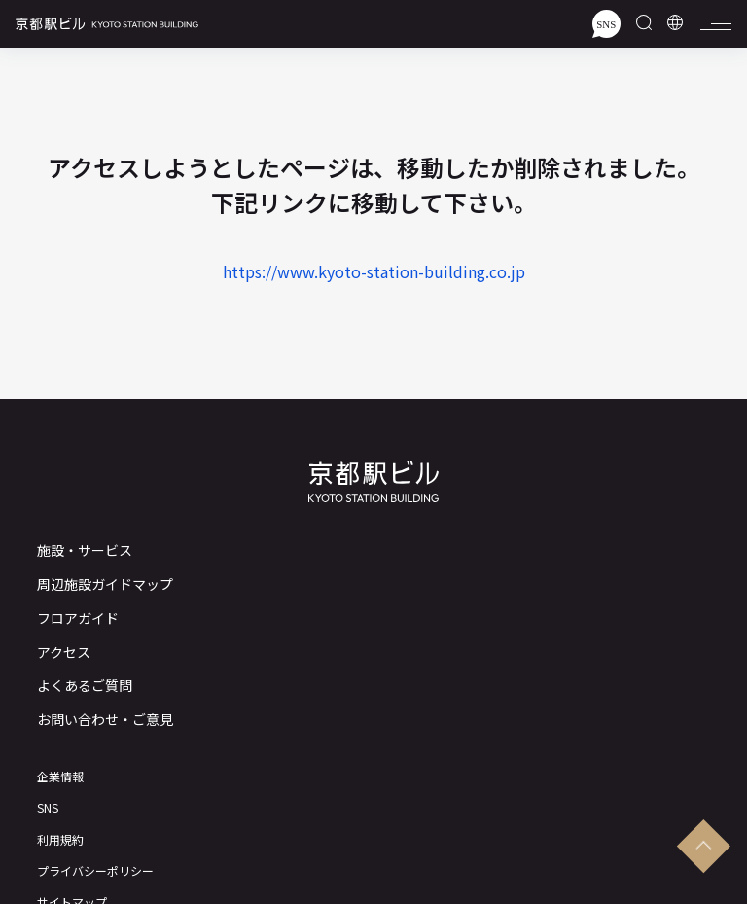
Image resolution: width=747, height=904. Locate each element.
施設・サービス (84, 550)
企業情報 (60, 776)
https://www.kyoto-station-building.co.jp (374, 271)
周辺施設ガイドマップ (105, 584)
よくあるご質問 (84, 685)
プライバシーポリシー (95, 871)
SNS (47, 807)
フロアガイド (78, 618)
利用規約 (60, 840)
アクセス (63, 652)
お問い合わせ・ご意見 (105, 719)
